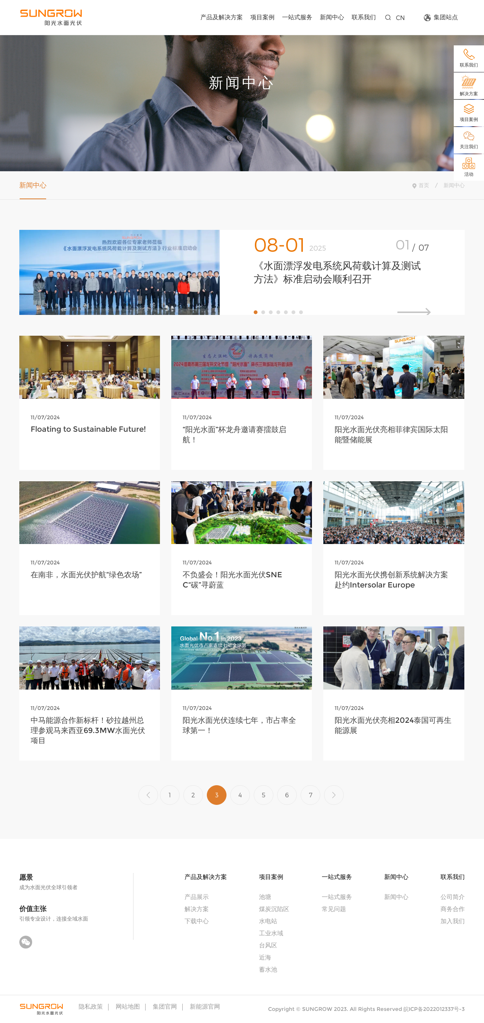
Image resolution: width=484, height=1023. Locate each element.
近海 (265, 957)
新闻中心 (332, 16)
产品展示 (197, 896)
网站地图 (128, 1006)
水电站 (268, 920)
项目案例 (262, 16)
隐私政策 (91, 1006)
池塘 (265, 896)
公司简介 (453, 896)
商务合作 (453, 908)
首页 (424, 185)
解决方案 (197, 908)
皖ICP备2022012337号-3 (434, 1009)
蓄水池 (268, 969)
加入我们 (453, 920)
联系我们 (364, 16)
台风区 (268, 945)
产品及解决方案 (221, 16)
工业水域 (271, 932)
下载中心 (197, 920)
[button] (256, 312)
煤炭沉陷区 (274, 908)
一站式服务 (297, 16)
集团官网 (165, 1006)
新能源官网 (205, 1006)
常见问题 (334, 908)
